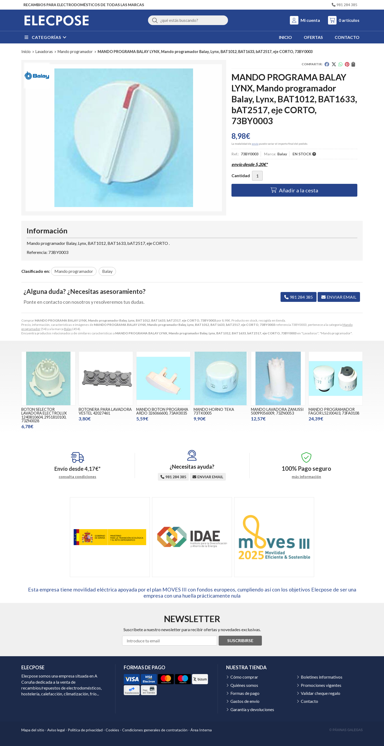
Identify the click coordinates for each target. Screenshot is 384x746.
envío (255, 143)
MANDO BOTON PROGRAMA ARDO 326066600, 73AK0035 (162, 411)
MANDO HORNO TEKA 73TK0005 (214, 411)
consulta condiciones (77, 477)
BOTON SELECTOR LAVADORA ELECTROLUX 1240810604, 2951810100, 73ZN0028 (44, 415)
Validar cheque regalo (320, 693)
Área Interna (201, 730)
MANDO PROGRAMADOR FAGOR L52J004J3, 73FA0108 (334, 411)
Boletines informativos (321, 676)
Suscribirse (240, 640)
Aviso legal (56, 730)
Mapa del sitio (32, 730)
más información (306, 477)
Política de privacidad (85, 730)
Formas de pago (244, 693)
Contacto (309, 701)
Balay (68, 329)
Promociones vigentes (321, 685)
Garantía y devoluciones (252, 709)
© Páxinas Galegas (346, 730)
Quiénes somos (244, 685)
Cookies (112, 730)
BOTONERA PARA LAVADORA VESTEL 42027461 (105, 411)
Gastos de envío (244, 701)
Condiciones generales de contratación (154, 730)
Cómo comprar (244, 676)
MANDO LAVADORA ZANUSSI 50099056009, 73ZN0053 (277, 411)
